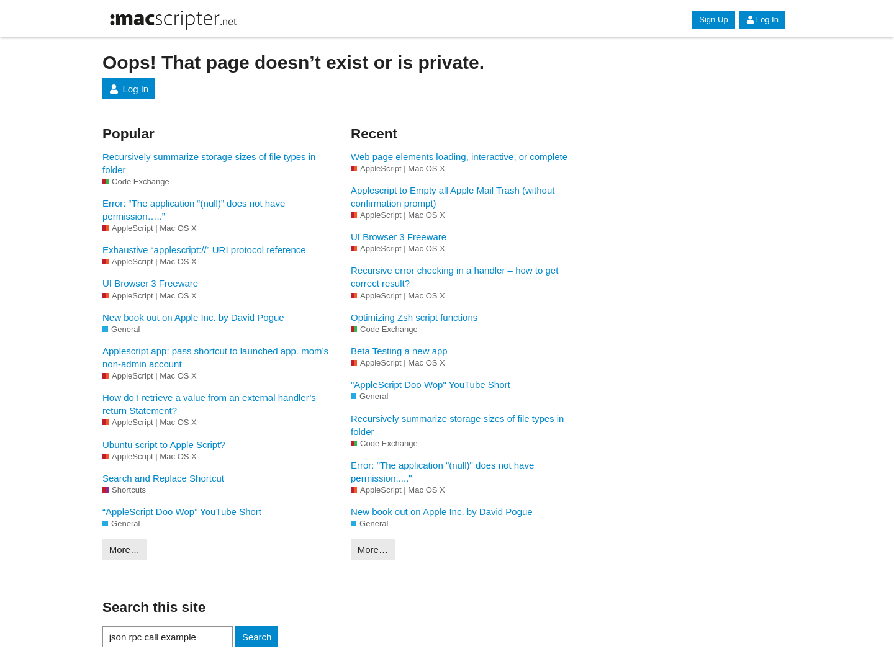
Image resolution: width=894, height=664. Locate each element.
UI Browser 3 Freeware (150, 283)
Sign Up (713, 19)
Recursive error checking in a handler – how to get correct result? (454, 277)
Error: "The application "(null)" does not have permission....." (442, 471)
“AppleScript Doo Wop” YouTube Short (181, 511)
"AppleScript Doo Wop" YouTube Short (430, 384)
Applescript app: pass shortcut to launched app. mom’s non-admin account (215, 357)
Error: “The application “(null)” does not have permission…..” (193, 210)
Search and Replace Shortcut (163, 478)
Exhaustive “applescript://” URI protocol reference (204, 250)
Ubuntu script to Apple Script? (163, 444)
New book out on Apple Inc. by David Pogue (193, 317)
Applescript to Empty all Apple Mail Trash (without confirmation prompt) (452, 197)
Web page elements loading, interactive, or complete (459, 156)
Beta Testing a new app (399, 351)
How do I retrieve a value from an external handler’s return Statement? (209, 404)
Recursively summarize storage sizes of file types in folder (208, 163)
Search (257, 637)
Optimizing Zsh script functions (414, 317)
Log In (762, 19)
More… (124, 549)
